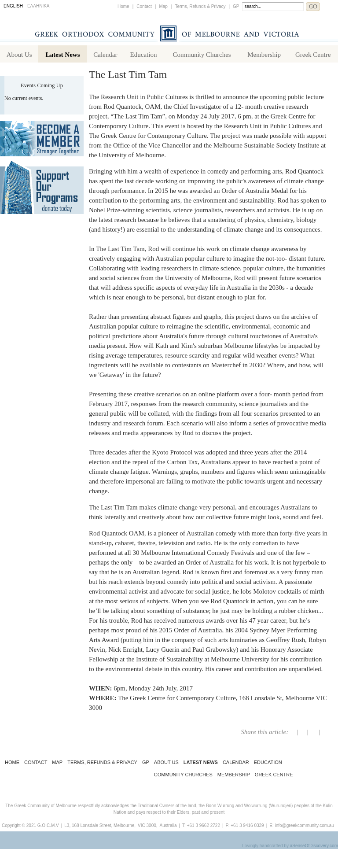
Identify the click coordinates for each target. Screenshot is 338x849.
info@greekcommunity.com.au (304, 825)
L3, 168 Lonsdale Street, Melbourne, (100, 825)
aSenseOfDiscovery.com (314, 845)
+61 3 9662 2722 (203, 825)
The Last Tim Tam (128, 74)
